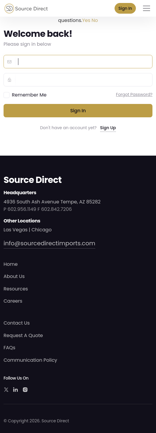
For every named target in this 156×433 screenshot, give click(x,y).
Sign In (125, 8)
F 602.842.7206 (55, 209)
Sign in (78, 110)
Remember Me (29, 94)
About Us (14, 276)
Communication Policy (30, 360)
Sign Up (108, 128)
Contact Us (17, 323)
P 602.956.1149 (20, 209)
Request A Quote (23, 335)
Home (11, 264)
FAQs (9, 347)
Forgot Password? (134, 94)
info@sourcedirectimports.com (49, 243)
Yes (86, 20)
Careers (13, 301)
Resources (16, 288)
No (94, 20)
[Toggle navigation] (146, 8)
